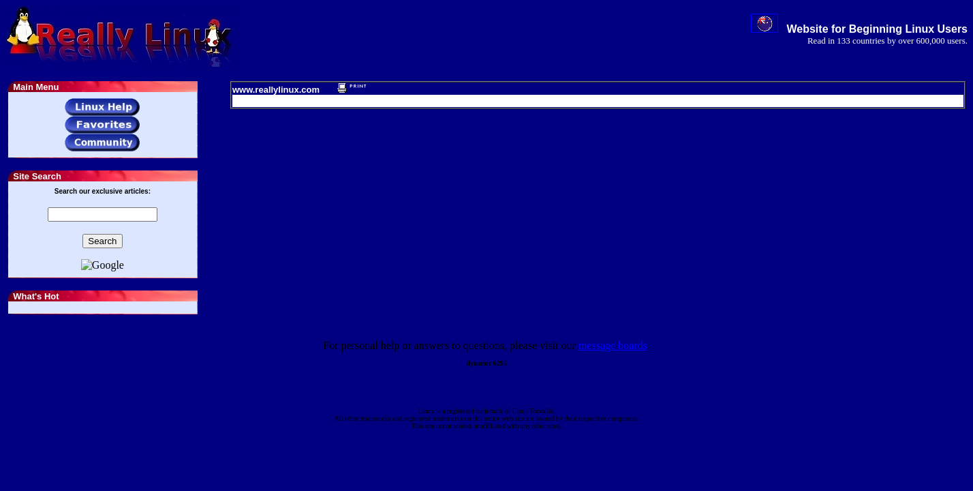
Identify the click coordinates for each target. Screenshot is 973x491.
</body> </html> (486, 245)
